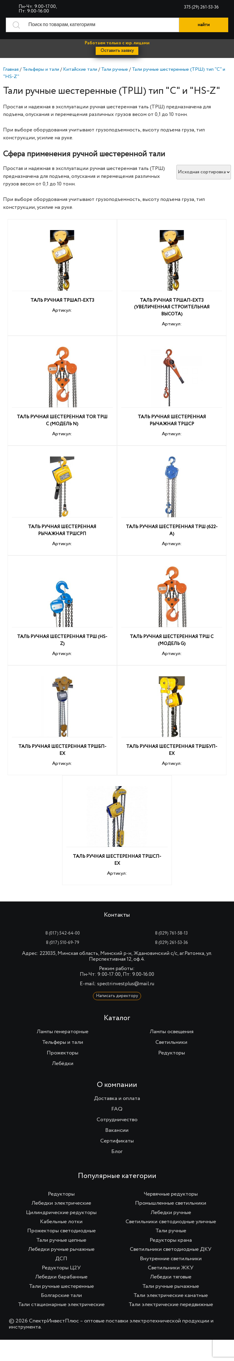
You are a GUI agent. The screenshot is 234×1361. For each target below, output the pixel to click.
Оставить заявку (117, 51)
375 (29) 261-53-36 (201, 7)
